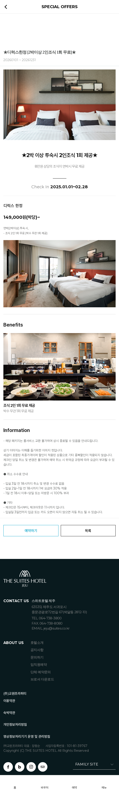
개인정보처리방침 (15, 724)
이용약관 (9, 701)
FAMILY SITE (85, 764)
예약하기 (31, 531)
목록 (88, 531)
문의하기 (37, 657)
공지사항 (37, 650)
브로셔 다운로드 (42, 679)
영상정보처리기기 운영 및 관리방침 (26, 736)
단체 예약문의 (40, 672)
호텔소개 (37, 642)
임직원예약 (38, 664)
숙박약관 (9, 713)
